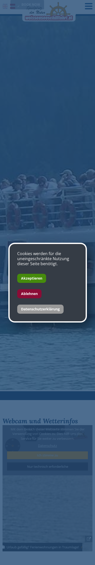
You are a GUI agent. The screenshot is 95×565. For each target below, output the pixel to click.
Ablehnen (29, 293)
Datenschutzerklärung (40, 309)
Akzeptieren (31, 278)
